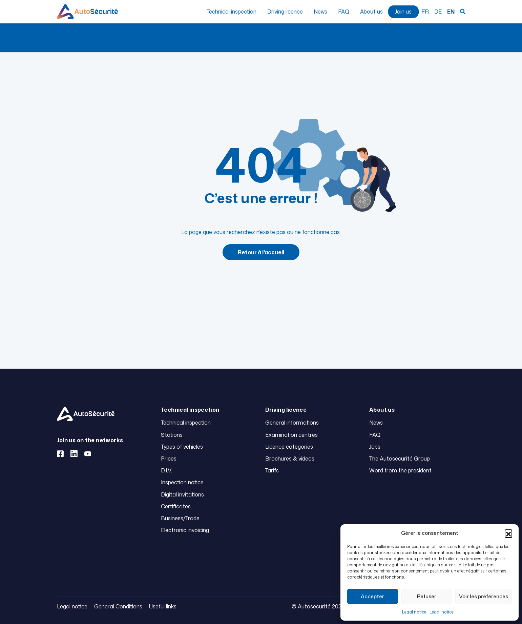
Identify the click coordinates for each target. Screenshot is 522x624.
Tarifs (272, 470)
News (320, 11)
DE (438, 11)
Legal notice (414, 612)
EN (451, 11)
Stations (172, 434)
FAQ (343, 11)
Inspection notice (182, 482)
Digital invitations (182, 494)
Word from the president (400, 470)
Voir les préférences (483, 596)
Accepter (372, 596)
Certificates (176, 506)
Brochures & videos (289, 458)
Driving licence (285, 11)
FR (425, 11)
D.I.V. (166, 470)
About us (371, 11)
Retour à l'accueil (261, 252)
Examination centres (291, 434)
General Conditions (118, 606)
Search (462, 11)
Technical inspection (231, 11)
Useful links (162, 606)
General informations (292, 422)
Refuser (426, 596)
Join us (403, 11)
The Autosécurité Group (399, 458)
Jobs (374, 446)
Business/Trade (180, 518)
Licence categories (289, 446)
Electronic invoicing (185, 530)
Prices (168, 458)
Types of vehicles (182, 446)
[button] (508, 533)
